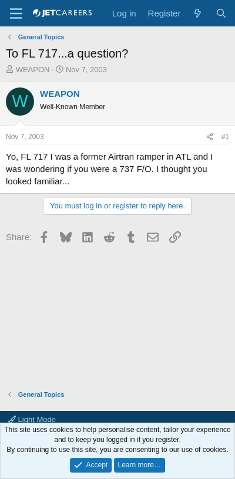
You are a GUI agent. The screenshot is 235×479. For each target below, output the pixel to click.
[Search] (221, 13)
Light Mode (32, 419)
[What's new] (197, 13)
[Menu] (16, 13)
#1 (225, 137)
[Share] (209, 137)
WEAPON (33, 69)
